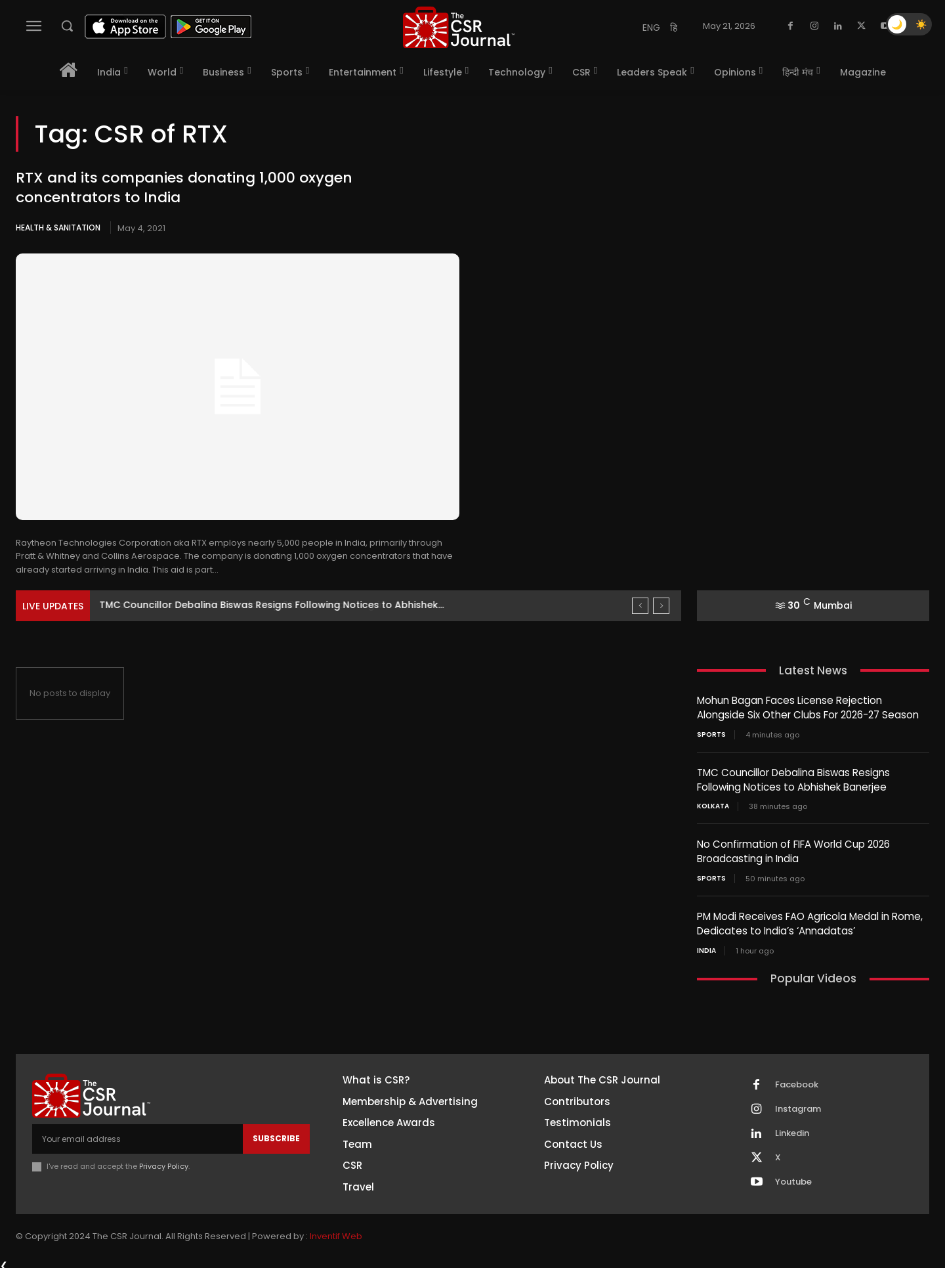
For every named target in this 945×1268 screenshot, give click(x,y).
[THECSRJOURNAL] (459, 27)
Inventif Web (336, 1231)
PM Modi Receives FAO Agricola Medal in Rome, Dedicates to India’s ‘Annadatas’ (810, 920)
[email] (137, 1134)
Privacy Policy (163, 1161)
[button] (67, 25)
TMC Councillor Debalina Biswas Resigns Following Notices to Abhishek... (272, 604)
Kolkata (713, 804)
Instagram (798, 1104)
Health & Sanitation (58, 227)
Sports (711, 733)
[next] (661, 606)
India (706, 946)
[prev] (640, 606)
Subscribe (276, 1133)
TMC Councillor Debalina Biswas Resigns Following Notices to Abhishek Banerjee (793, 778)
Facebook (796, 1080)
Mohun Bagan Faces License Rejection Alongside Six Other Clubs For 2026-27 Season (808, 707)
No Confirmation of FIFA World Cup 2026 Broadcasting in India (793, 849)
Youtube (793, 1177)
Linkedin (792, 1129)
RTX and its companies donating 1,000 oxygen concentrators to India (184, 187)
